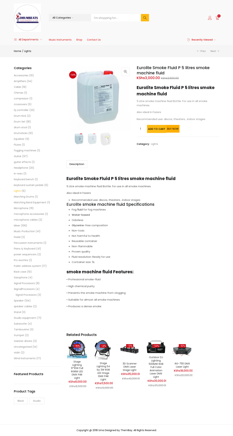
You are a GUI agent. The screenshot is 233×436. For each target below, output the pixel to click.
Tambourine (21, 329)
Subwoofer (20, 323)
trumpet (19, 335)
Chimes (18, 92)
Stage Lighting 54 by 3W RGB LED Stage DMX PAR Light (103, 371)
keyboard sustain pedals (29, 185)
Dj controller (21, 110)
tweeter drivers (23, 341)
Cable (17, 87)
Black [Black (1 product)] (21, 401)
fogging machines (25, 150)
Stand (17, 312)
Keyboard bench (24, 179)
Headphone (21, 168)
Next (213, 51)
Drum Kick (20, 116)
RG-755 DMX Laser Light (182, 365)
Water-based (81, 214)
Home (17, 51)
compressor (21, 98)
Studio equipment (25, 318)
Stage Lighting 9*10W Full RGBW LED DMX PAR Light (77, 370)
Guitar (17, 156)
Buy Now (188, 129)
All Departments (26, 39)
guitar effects (22, 162)
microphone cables (26, 219)
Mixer (17, 225)
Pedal (17, 237)
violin (17, 352)
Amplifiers (20, 81)
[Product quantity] (140, 129)
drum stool (20, 127)
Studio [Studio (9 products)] (37, 401)
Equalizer (19, 139)
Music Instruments (60, 39)
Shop (79, 39)
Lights (27, 51)
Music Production (24, 231)
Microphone (21, 208)
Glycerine (78, 225)
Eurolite (73, 204)
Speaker (19, 300)
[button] (217, 18)
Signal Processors (24, 283)
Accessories (21, 75)
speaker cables (23, 306)
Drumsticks (21, 133)
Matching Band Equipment (30, 202)
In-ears (18, 173)
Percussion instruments (28, 243)
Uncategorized (23, 347)
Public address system (27, 266)
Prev (203, 51)
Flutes (17, 144)
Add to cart (160, 129)
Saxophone (21, 277)
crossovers (20, 104)
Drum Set (19, 121)
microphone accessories (29, 214)
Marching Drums (24, 196)
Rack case (20, 271)
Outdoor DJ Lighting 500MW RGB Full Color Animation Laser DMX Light (156, 367)
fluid (80, 209)
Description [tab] (76, 164)
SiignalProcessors (24, 289)
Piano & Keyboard (24, 248)
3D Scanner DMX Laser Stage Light (130, 367)
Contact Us (94, 39)
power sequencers (25, 254)
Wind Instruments (25, 358)
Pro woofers (21, 260)
